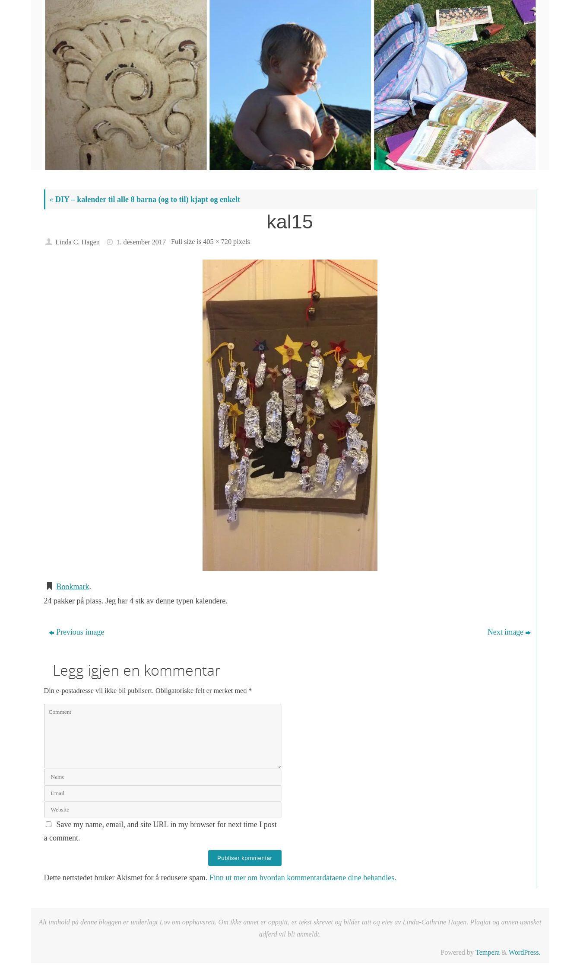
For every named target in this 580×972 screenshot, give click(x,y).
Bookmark (73, 586)
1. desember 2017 (141, 242)
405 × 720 (217, 242)
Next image (509, 632)
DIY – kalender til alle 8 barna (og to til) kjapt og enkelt (145, 199)
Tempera (487, 952)
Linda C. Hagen (77, 242)
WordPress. (525, 952)
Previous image (76, 632)
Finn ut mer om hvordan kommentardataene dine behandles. (302, 877)
